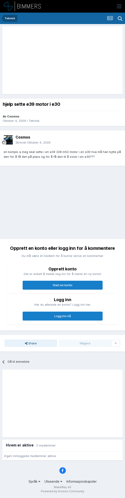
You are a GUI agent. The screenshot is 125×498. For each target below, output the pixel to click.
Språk (34, 481)
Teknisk (34, 120)
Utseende (53, 481)
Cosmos (13, 116)
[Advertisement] (57, 60)
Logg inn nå (62, 316)
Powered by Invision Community (62, 491)
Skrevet (33, 142)
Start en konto (62, 285)
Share (31, 343)
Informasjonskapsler (81, 481)
